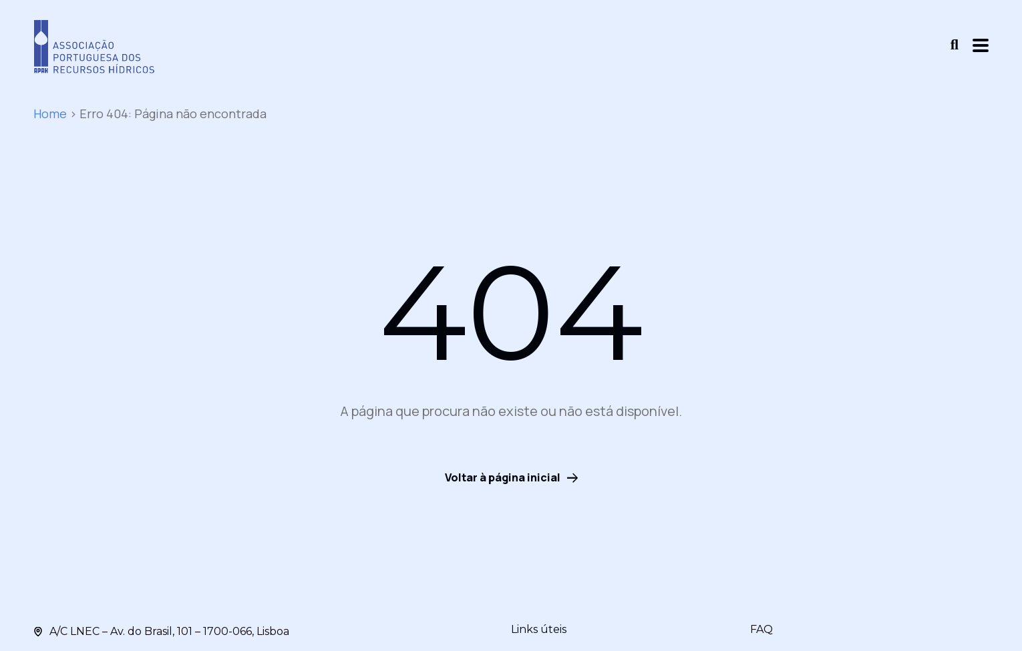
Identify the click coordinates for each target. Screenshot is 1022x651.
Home (50, 113)
